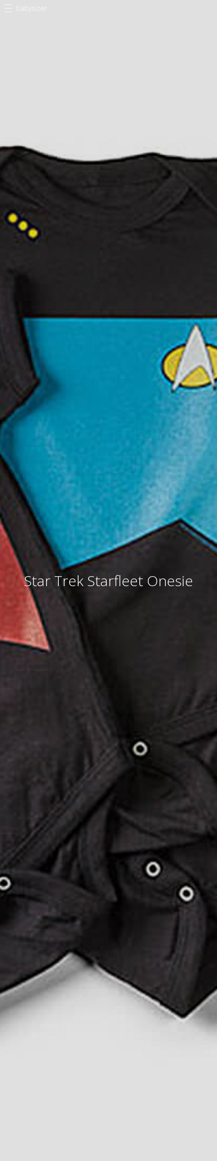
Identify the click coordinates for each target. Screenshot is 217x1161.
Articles (109, 1049)
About (31, 1077)
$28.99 (108, 431)
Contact (34, 1097)
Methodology (43, 1087)
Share (61, 461)
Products (108, 1057)
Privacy (33, 1107)
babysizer (31, 8)
